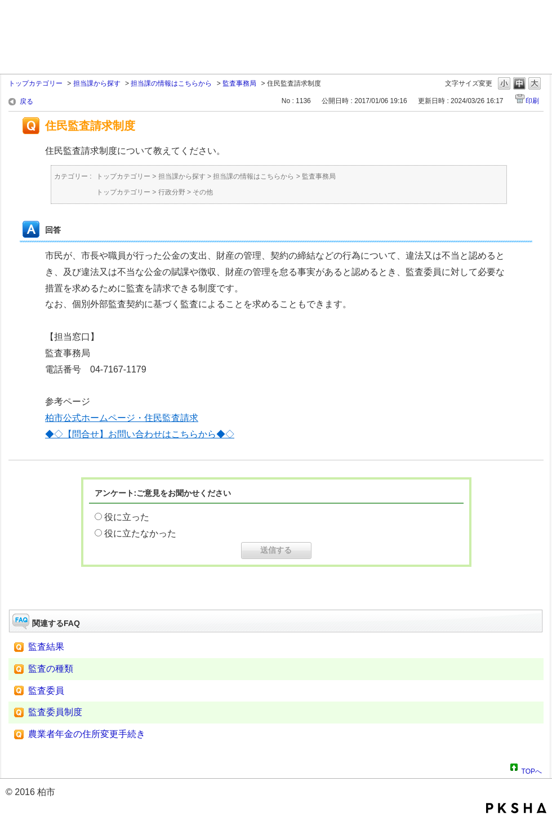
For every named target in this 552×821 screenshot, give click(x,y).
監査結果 (46, 646)
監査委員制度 (55, 712)
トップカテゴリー (35, 83)
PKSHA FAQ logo (516, 808)
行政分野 (171, 192)
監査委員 (46, 690)
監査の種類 (50, 668)
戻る (26, 101)
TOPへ (532, 769)
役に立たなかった (140, 533)
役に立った (126, 517)
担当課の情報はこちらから (171, 83)
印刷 (532, 101)
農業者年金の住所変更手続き (86, 734)
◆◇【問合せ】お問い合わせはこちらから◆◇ (139, 434)
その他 (203, 192)
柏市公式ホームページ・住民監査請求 (121, 418)
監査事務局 (239, 83)
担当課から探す (97, 83)
